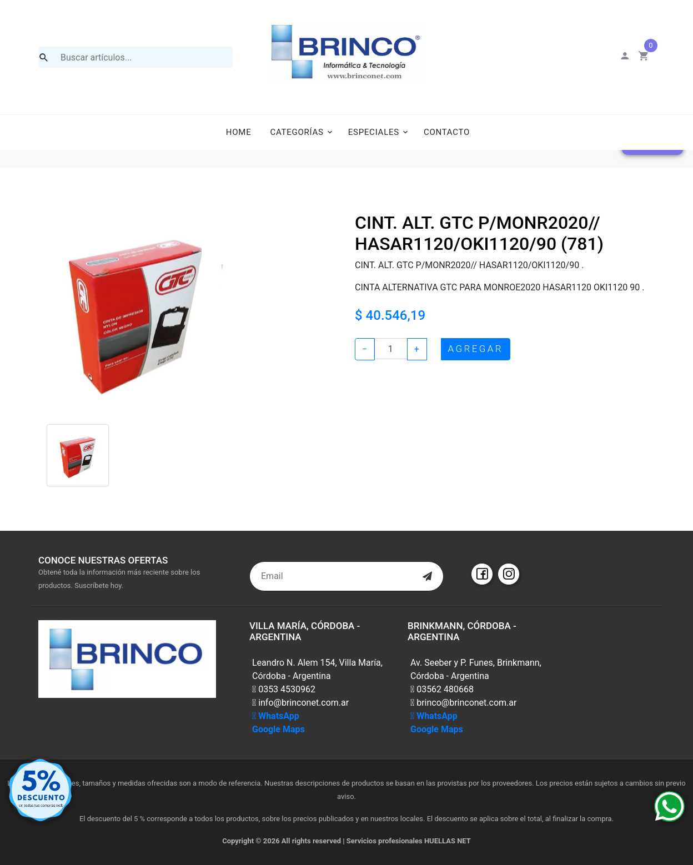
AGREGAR (475, 348)
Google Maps (278, 729)
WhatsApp (275, 716)
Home (239, 132)
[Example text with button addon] (391, 348)
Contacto (447, 132)
